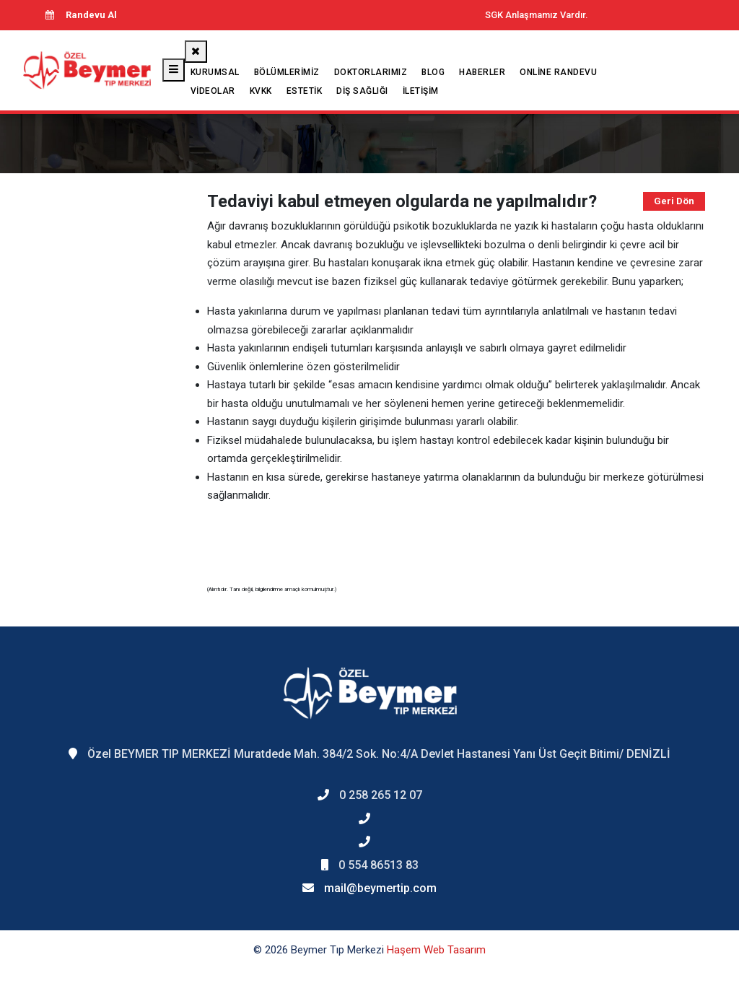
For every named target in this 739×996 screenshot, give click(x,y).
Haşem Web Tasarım (436, 949)
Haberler (482, 72)
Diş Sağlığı (362, 91)
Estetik (305, 91)
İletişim (421, 91)
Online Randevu (558, 72)
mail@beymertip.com (380, 888)
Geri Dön (674, 201)
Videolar (213, 91)
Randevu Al (81, 14)
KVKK (261, 91)
